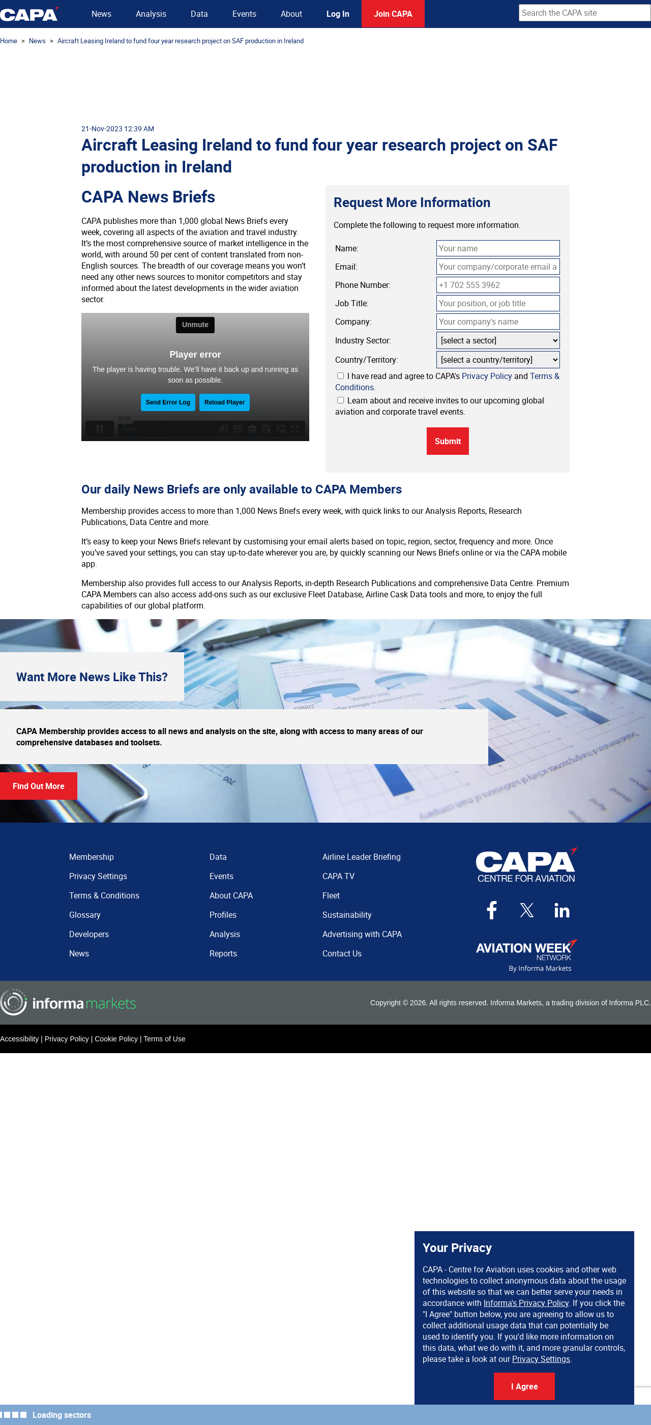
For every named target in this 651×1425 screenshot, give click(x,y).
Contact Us (342, 953)
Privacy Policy (487, 376)
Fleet (331, 895)
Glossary (85, 914)
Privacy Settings (541, 1358)
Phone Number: (363, 284)
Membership (91, 856)
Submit (448, 441)
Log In (338, 13)
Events (244, 13)
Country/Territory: (366, 359)
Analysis (151, 13)
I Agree (524, 1386)
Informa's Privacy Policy (526, 1302)
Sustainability (347, 914)
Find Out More (39, 786)
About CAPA (231, 895)
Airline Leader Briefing (361, 856)
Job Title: (352, 303)
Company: (353, 321)
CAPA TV (338, 876)
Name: (347, 248)
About (291, 13)
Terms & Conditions (104, 895)
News (101, 13)
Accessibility (19, 1039)
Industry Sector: (363, 340)
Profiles (223, 914)
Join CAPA (393, 13)
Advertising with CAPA (362, 934)
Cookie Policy (116, 1039)
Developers (89, 934)
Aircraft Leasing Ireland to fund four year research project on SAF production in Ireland (180, 40)
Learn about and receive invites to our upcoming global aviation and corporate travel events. (439, 406)
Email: (346, 266)
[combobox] (585, 12)
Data (199, 13)
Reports (223, 953)
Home (8, 40)
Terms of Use (164, 1039)
